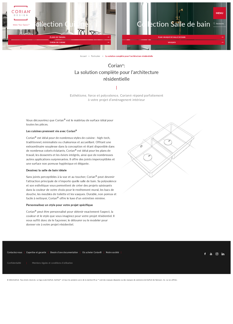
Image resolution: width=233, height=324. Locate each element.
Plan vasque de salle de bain (156, 73)
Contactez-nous (14, 288)
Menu (219, 13)
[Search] (220, 23)
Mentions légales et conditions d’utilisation (52, 299)
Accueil (83, 92)
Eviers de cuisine (73, 75)
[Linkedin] (223, 289)
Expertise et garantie (36, 288)
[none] (221, 23)
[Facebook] (205, 289)
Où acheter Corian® (92, 288)
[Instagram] (217, 289)
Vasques (187, 75)
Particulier (95, 92)
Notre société (112, 288)
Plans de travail (42, 75)
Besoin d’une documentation (64, 288)
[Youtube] (211, 289)
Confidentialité (14, 299)
